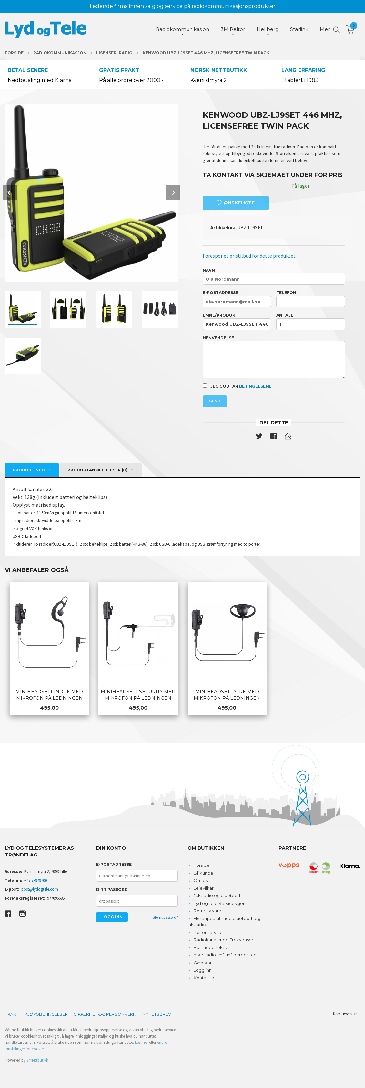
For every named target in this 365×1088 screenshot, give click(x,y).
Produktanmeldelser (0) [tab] (97, 470)
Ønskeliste (236, 203)
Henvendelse (274, 356)
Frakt (11, 1014)
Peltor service (208, 932)
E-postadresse (237, 298)
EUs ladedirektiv (211, 947)
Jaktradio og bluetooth (218, 895)
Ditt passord (112, 889)
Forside (201, 865)
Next (173, 192)
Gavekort (203, 962)
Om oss (201, 880)
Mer (325, 29)
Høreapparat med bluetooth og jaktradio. (224, 921)
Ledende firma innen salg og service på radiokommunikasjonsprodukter (183, 6)
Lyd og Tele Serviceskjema (222, 903)
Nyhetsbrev (156, 1014)
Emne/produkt (237, 321)
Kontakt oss (206, 977)
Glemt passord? (165, 917)
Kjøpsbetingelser (46, 1014)
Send (215, 401)
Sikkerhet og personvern (105, 1014)
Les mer (141, 1042)
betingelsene (255, 386)
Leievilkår (204, 888)
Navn (274, 276)
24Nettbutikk (37, 1060)
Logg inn (203, 970)
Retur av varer (208, 910)
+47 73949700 (35, 880)
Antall (310, 321)
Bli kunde (203, 872)
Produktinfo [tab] (29, 470)
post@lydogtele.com (39, 889)
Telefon (310, 298)
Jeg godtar (237, 386)
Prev (10, 192)
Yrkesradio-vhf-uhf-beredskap (225, 954)
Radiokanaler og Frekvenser (223, 939)
